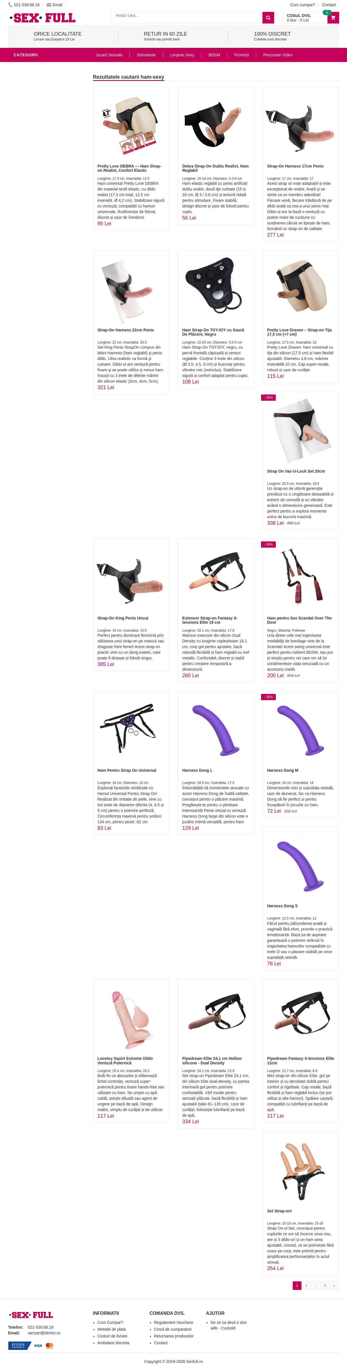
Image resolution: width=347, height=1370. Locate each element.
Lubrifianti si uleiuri (38, 91)
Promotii (25, 185)
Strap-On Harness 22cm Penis (126, 330)
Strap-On (25, 151)
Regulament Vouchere (173, 1322)
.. (315, 1285)
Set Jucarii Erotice (37, 168)
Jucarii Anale (30, 134)
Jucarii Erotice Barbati (41, 74)
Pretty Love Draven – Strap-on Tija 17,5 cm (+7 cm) (299, 332)
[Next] (334, 1285)
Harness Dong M (282, 770)
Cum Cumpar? (110, 1322)
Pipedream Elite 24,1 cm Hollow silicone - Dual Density (212, 1060)
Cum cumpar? (302, 5)
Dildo (21, 117)
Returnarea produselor (174, 1336)
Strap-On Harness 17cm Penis (295, 166)
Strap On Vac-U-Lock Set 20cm (296, 471)
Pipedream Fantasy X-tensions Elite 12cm (300, 1060)
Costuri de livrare (113, 1336)
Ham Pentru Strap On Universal (127, 770)
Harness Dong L (197, 770)
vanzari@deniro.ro (44, 1333)
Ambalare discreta (114, 1343)
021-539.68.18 (24, 5)
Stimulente (146, 55)
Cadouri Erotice (33, 159)
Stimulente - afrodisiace (43, 66)
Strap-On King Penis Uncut (123, 618)
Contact (329, 5)
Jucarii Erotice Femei (39, 142)
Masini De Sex (30, 176)
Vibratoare (28, 83)
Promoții (241, 55)
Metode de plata (112, 1329)
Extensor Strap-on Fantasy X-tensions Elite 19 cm (210, 620)
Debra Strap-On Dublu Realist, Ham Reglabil (215, 168)
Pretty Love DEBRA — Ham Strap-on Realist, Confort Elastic (129, 168)
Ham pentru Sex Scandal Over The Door (299, 620)
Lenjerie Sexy (30, 108)
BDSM (21, 125)
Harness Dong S (282, 906)
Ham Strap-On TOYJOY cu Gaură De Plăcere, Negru (213, 332)
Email (54, 5)
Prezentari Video (34, 193)
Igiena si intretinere (38, 100)
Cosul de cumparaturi (173, 1329)
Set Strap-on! (279, 1211)
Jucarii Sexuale (109, 55)
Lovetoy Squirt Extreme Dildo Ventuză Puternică (125, 1060)
